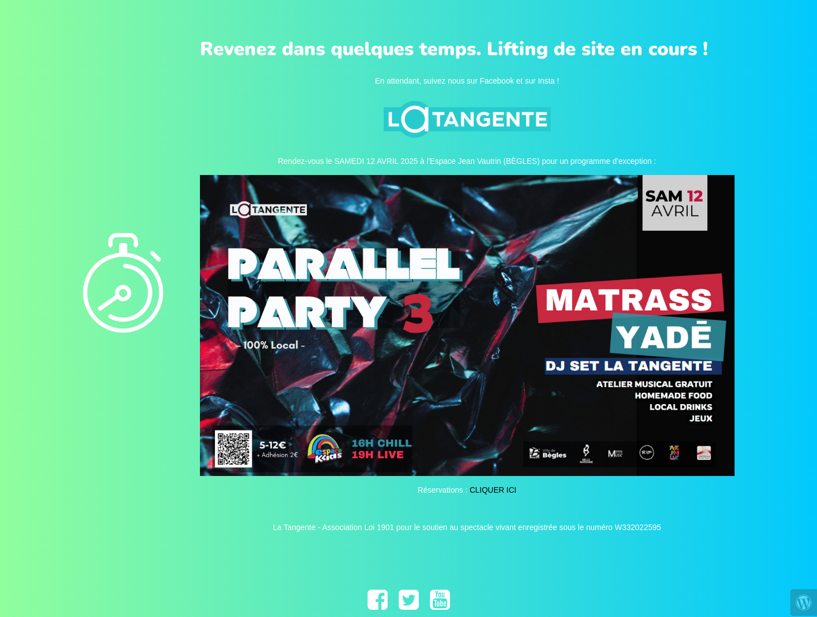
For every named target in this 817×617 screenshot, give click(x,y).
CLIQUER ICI (492, 489)
